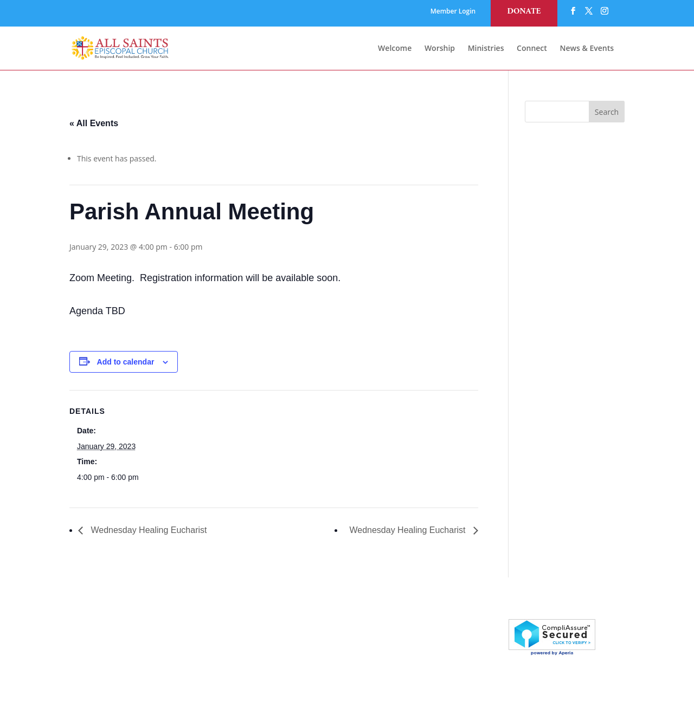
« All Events (93, 123)
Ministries (486, 48)
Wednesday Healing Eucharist (147, 530)
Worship (440, 48)
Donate (524, 11)
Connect (532, 48)
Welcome (395, 48)
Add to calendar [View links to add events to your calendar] (126, 362)
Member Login (453, 12)
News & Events (587, 48)
